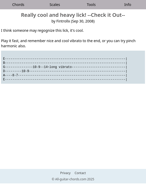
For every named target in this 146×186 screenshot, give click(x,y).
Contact (80, 173)
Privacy (65, 173)
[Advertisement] (73, 131)
